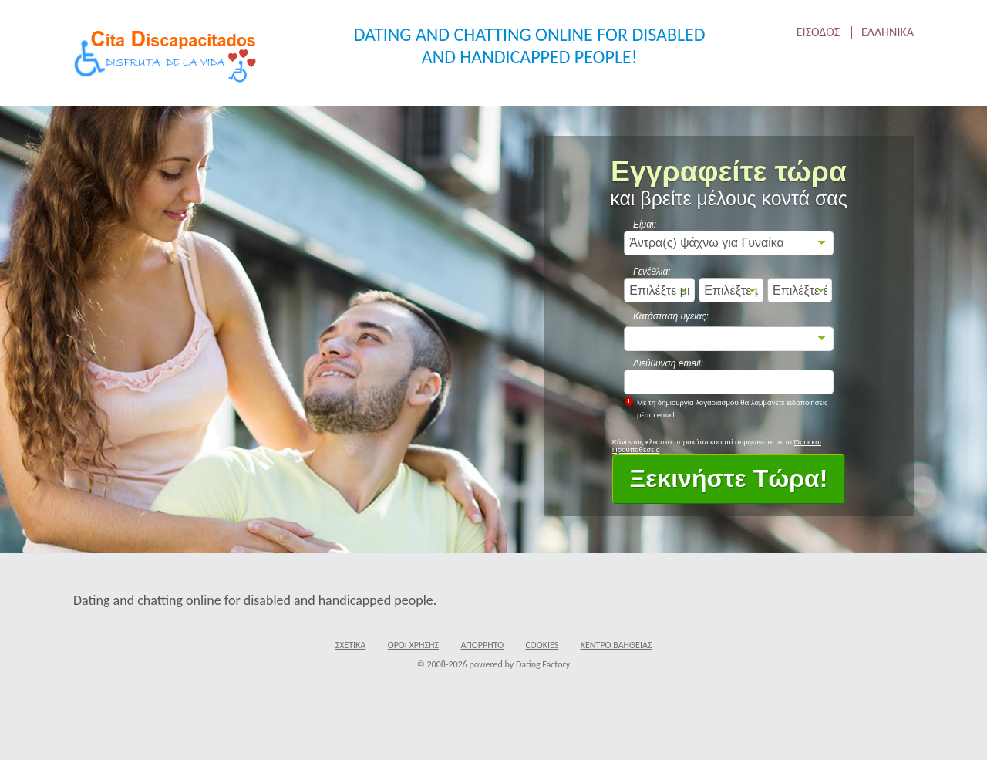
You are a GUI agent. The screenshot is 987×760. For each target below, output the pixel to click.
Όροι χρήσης (413, 645)
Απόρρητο (482, 645)
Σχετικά (350, 645)
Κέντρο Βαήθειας (616, 645)
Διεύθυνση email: (668, 363)
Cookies (542, 645)
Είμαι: (644, 224)
